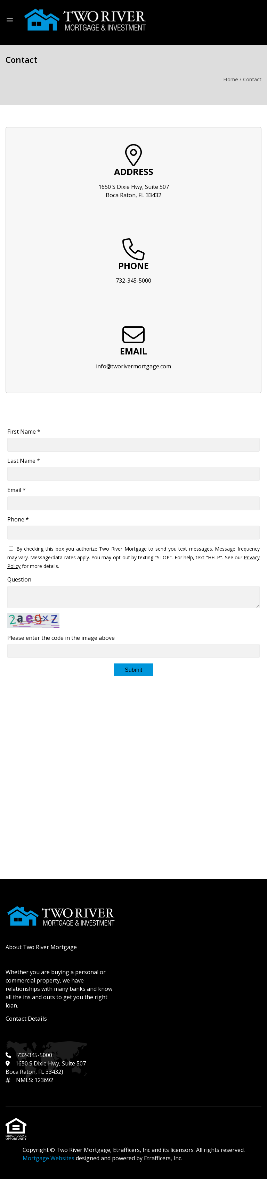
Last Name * (23, 461)
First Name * (23, 431)
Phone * (18, 519)
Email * (16, 490)
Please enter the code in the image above (61, 638)
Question (19, 579)
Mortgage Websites (49, 1158)
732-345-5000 (133, 280)
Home (230, 79)
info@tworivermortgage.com (133, 366)
